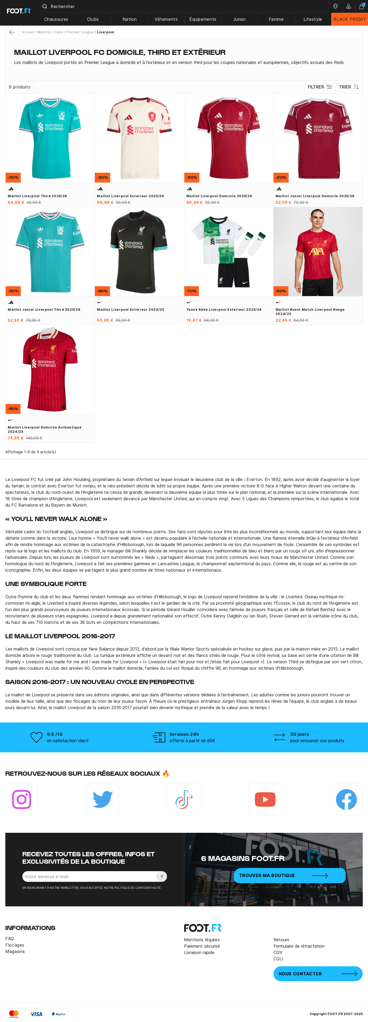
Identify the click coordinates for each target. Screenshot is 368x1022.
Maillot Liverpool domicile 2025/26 (219, 196)
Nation (132, 19)
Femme (277, 19)
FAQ (9, 938)
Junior (240, 19)
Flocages (14, 945)
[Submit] (47, 6)
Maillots (44, 32)
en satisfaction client (68, 740)
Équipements (204, 19)
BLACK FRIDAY (349, 19)
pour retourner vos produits (317, 740)
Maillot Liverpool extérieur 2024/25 (130, 310)
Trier (349, 87)
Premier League (80, 32)
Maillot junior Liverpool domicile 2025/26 (315, 196)
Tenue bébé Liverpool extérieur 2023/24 (224, 310)
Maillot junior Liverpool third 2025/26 (44, 310)
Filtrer (319, 87)
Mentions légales (202, 939)
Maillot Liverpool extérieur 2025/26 (130, 196)
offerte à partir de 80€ (192, 740)
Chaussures (59, 19)
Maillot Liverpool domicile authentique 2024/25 (44, 429)
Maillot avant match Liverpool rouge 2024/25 (310, 312)
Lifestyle (313, 19)
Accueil (28, 32)
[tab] (184, 62)
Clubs (95, 19)
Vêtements (168, 19)
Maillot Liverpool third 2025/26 (37, 196)
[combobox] (185, 6)
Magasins (15, 951)
